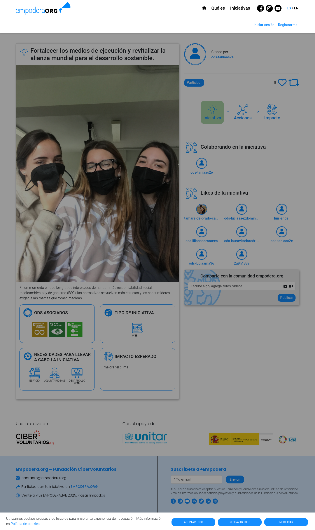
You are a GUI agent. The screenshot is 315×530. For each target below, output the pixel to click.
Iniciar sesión (264, 25)
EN (296, 8)
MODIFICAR (286, 522)
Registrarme (288, 25)
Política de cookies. (25, 524)
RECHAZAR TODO (239, 522)
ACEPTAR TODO (193, 522)
